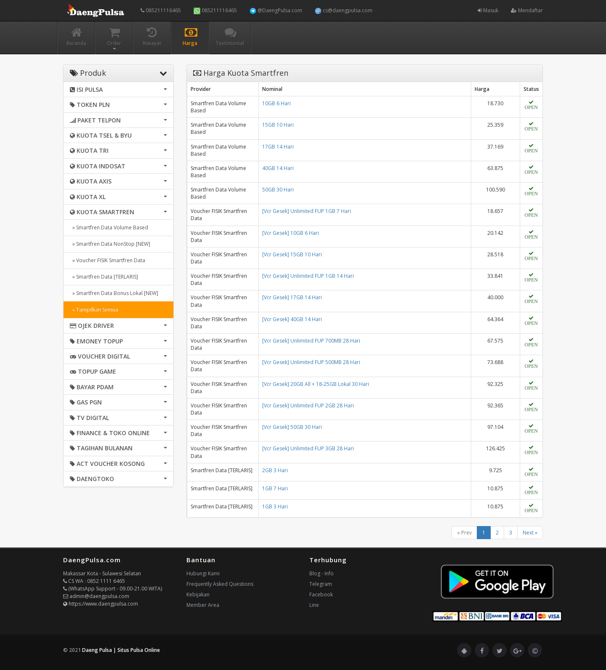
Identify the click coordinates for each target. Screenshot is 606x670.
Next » (530, 532)
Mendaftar (527, 10)
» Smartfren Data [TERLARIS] (104, 276)
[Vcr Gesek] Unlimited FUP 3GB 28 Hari (308, 448)
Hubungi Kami (203, 573)
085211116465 (161, 10)
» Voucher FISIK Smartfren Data (107, 260)
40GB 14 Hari (278, 168)
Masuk (488, 10)
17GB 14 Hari (278, 146)
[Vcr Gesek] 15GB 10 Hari (292, 254)
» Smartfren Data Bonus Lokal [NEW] (114, 293)
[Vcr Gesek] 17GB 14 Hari (292, 297)
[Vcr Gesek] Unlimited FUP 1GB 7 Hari (306, 211)
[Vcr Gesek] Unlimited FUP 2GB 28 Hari (308, 405)
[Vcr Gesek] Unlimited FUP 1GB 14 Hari (308, 275)
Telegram (320, 584)
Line (314, 605)
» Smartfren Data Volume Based (109, 227)
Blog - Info (321, 573)
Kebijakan (198, 594)
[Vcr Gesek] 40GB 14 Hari (292, 319)
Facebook (321, 594)
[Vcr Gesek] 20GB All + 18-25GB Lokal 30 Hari (315, 384)
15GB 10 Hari (278, 124)
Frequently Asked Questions (219, 584)
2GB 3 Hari (275, 470)
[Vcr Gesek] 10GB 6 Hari (290, 233)
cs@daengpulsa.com (343, 10)
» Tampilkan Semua (94, 309)
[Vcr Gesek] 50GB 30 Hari (292, 427)
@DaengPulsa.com (276, 10)
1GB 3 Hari (275, 506)
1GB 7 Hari (275, 488)
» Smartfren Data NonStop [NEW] (110, 243)
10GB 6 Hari (276, 103)
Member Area (202, 605)
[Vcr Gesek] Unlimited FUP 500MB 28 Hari (311, 362)
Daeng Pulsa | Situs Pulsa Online (121, 650)
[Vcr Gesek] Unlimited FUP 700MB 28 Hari (311, 340)
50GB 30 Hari (278, 189)
